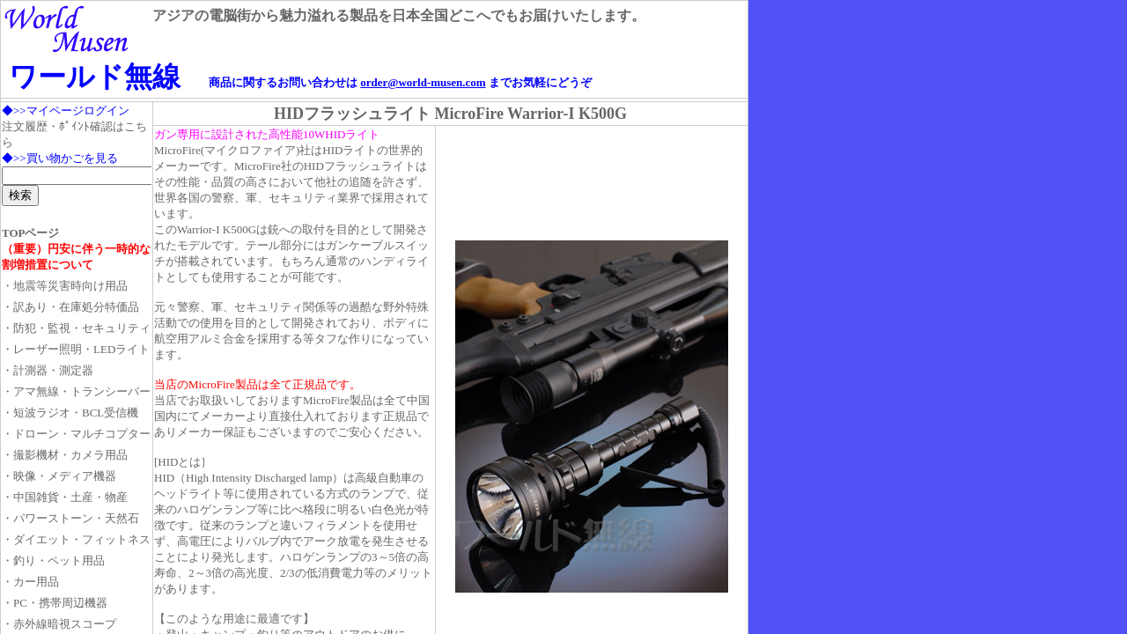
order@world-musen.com (422, 82)
